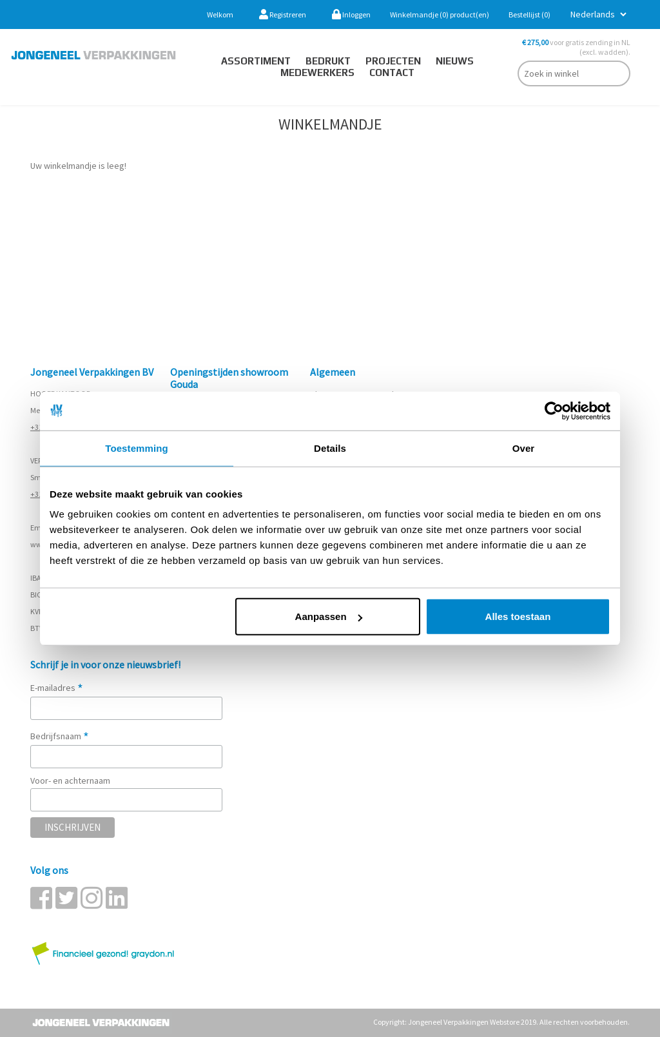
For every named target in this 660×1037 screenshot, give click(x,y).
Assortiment (256, 60)
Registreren (282, 14)
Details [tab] (330, 447)
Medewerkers (317, 72)
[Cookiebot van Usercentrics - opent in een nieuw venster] (554, 410)
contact (391, 72)
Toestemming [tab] (136, 447)
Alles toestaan (518, 616)
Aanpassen (328, 616)
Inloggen (351, 14)
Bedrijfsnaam (59, 736)
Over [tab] (523, 447)
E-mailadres (56, 688)
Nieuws (455, 60)
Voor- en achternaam (70, 780)
